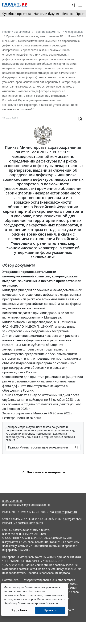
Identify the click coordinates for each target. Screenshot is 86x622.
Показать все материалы (43, 472)
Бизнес (67, 14)
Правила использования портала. (49, 573)
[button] (72, 5)
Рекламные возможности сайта (22, 523)
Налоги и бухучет (46, 14)
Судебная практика (16, 14)
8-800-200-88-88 (12, 501)
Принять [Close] (50, 610)
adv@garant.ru (72, 519)
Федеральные (74, 31)
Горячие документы (47, 31)
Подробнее (18, 610)
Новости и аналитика (16, 31)
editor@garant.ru (66, 512)
